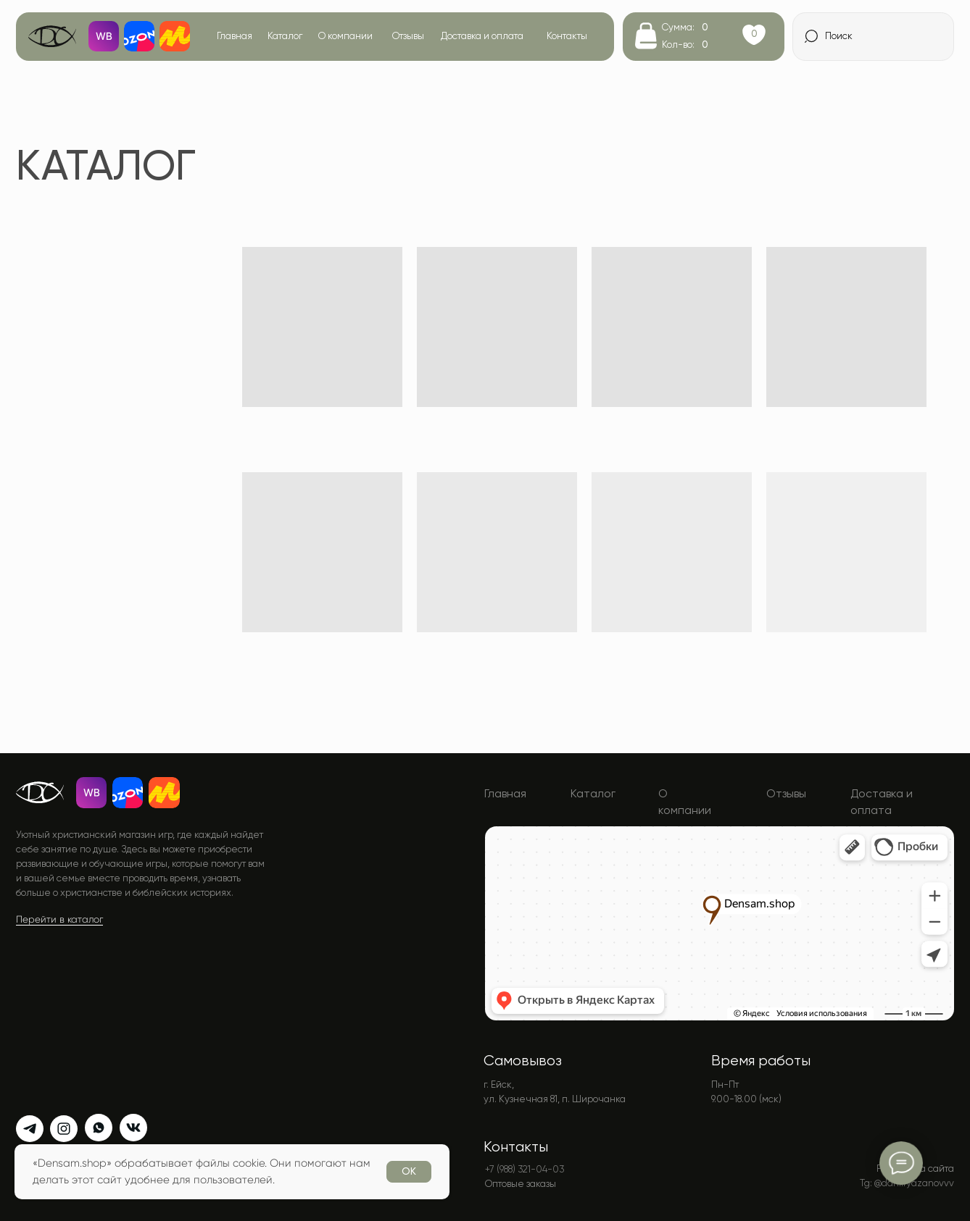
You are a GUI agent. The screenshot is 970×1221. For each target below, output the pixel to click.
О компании (345, 35)
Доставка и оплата (482, 35)
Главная (234, 35)
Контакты (567, 35)
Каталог (285, 35)
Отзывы (408, 35)
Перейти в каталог (59, 919)
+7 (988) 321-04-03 (524, 1169)
